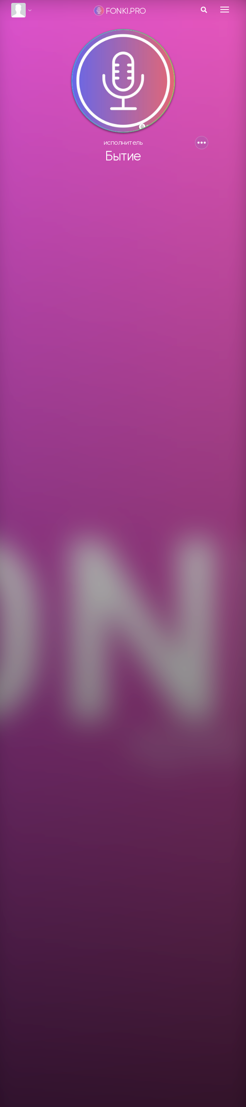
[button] (201, 142)
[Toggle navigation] (224, 9)
